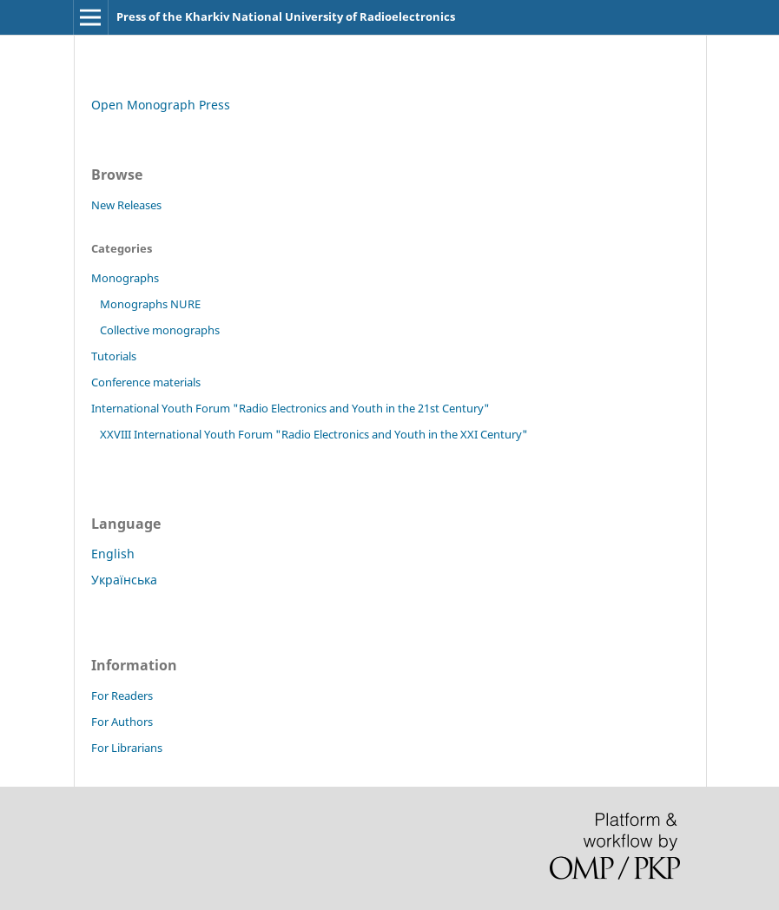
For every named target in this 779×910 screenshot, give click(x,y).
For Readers (122, 695)
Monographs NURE (150, 304)
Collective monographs (160, 330)
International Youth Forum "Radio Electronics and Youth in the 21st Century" (290, 408)
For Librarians (126, 747)
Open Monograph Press (160, 104)
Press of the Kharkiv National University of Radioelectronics (285, 16)
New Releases (126, 205)
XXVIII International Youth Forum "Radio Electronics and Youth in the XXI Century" (314, 434)
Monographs (125, 278)
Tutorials (113, 356)
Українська (124, 579)
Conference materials (146, 382)
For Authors (122, 721)
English (113, 553)
